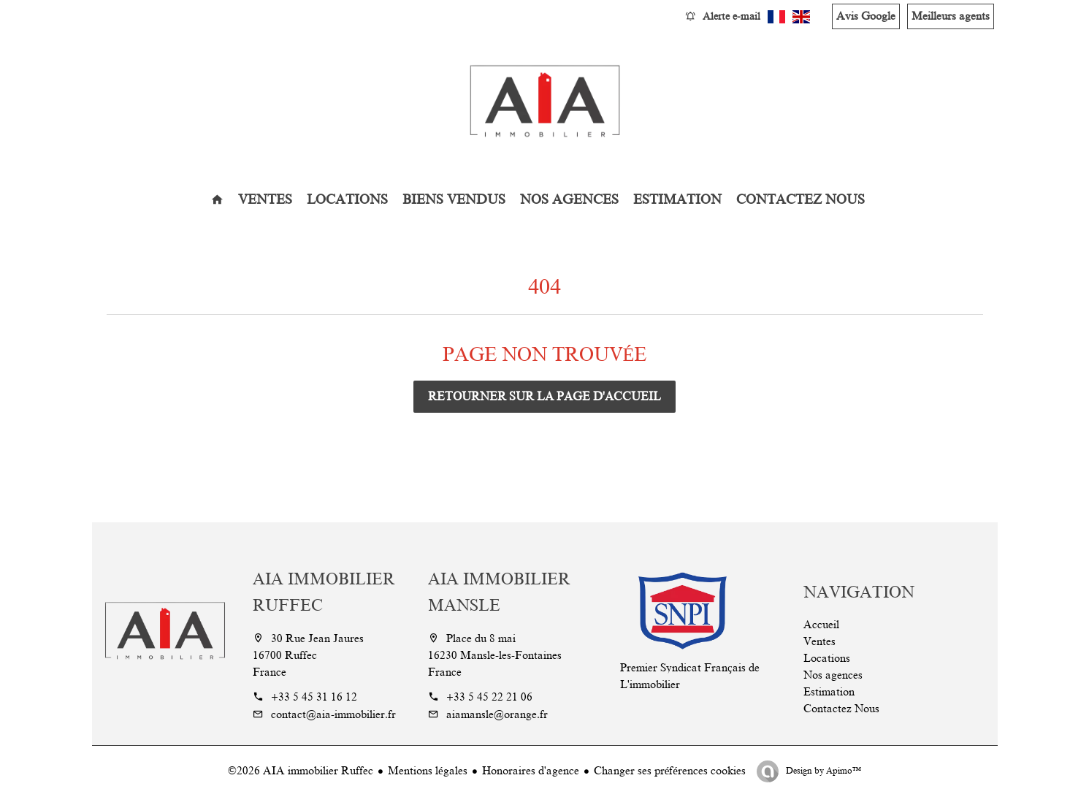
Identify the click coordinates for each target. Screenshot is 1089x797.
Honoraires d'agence (530, 771)
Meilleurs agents (951, 16)
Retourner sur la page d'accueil (544, 396)
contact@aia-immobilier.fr (333, 714)
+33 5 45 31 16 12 (314, 697)
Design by (822, 771)
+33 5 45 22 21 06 (489, 697)
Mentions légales (427, 771)
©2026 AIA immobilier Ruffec (300, 771)
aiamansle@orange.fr (497, 714)
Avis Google (865, 16)
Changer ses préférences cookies (670, 771)
